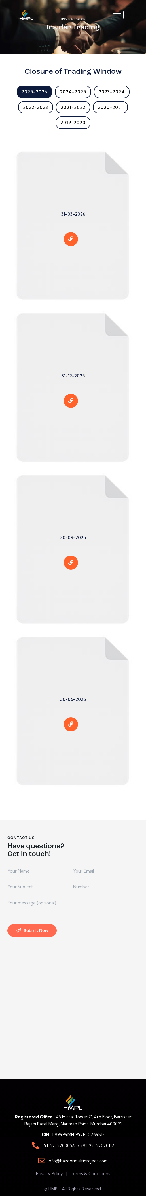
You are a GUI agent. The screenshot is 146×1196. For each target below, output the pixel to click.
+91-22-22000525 (60, 1145)
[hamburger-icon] (117, 15)
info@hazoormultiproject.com (78, 1161)
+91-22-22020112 (97, 1145)
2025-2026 (34, 92)
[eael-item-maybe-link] (71, 235)
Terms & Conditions (90, 1173)
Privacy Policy (49, 1173)
